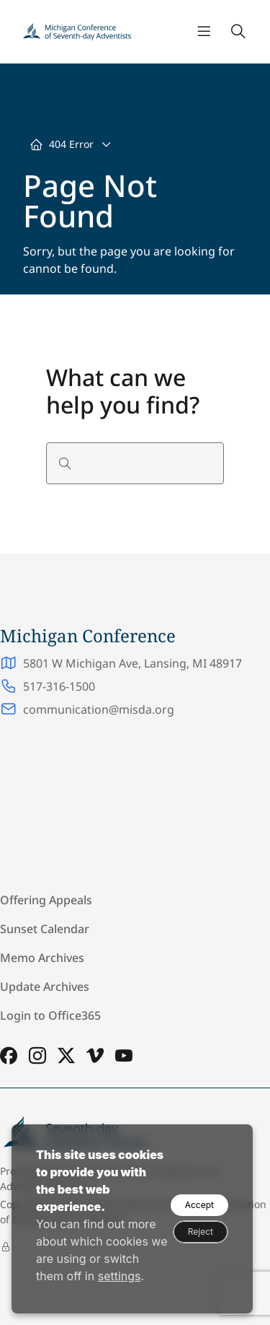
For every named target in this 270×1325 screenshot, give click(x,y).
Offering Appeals (46, 900)
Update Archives (44, 986)
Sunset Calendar (44, 929)
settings (119, 1276)
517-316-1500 (59, 686)
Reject (200, 1231)
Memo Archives (42, 958)
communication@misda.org (98, 709)
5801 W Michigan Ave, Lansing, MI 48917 (132, 663)
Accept (199, 1204)
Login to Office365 (50, 1015)
